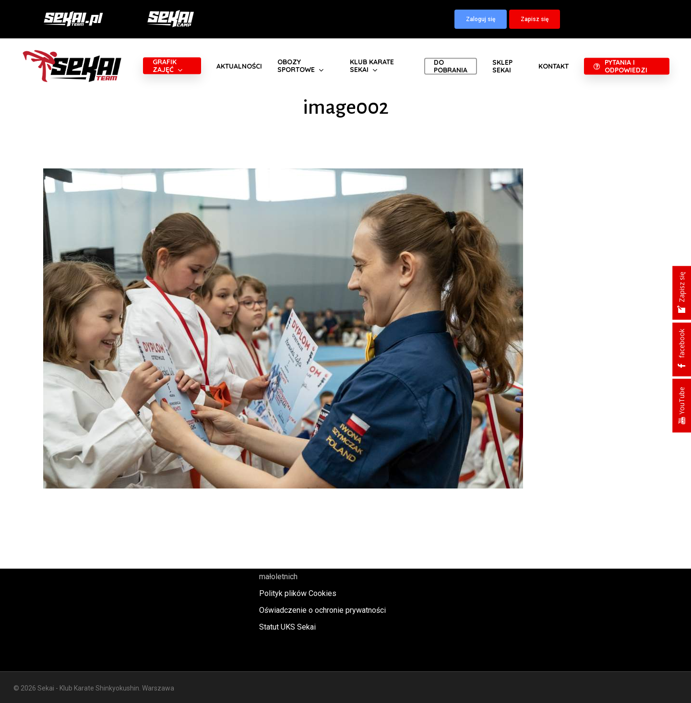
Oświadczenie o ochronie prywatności (322, 610)
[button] (480, 19)
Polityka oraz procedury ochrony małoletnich (313, 570)
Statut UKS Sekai (287, 627)
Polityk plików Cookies (297, 593)
